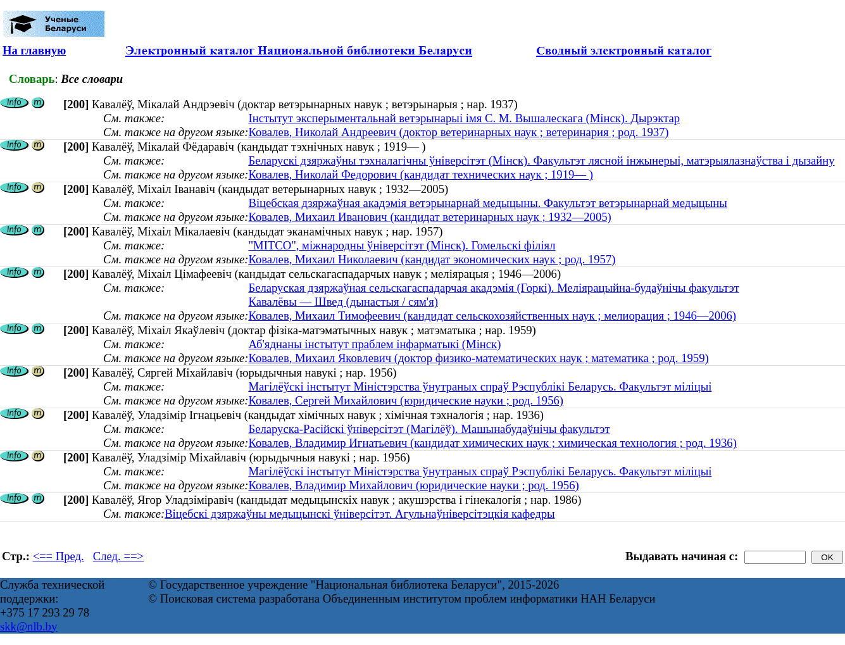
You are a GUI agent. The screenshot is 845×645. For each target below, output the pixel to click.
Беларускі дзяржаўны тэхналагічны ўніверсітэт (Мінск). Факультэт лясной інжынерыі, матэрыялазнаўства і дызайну (541, 160)
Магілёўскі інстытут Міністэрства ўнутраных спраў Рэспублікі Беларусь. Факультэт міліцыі (479, 386)
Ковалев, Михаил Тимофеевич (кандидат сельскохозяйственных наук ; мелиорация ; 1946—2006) (492, 315)
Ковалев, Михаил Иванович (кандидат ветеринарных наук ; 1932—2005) (429, 216)
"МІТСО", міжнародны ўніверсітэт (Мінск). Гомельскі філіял (401, 245)
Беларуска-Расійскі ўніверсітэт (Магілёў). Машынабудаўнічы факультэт (429, 428)
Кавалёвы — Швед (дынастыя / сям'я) (343, 301)
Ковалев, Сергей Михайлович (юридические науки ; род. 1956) (405, 400)
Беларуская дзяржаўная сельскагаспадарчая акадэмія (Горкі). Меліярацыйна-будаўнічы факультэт (493, 287)
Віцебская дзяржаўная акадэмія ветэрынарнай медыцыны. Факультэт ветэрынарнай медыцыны (487, 203)
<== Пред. (58, 556)
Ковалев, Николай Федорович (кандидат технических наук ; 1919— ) (420, 174)
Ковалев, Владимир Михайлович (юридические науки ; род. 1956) (413, 485)
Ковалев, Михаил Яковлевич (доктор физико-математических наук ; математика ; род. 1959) (478, 358)
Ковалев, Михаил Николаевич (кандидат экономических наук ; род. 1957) (431, 259)
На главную (34, 50)
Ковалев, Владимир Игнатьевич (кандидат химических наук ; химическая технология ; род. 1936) (492, 442)
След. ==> (118, 556)
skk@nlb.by (28, 626)
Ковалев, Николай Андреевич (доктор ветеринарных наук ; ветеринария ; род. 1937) (458, 132)
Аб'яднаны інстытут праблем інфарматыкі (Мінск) (374, 344)
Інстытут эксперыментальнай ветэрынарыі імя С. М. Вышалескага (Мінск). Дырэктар (464, 118)
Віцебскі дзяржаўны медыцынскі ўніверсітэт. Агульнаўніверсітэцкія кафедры (359, 513)
